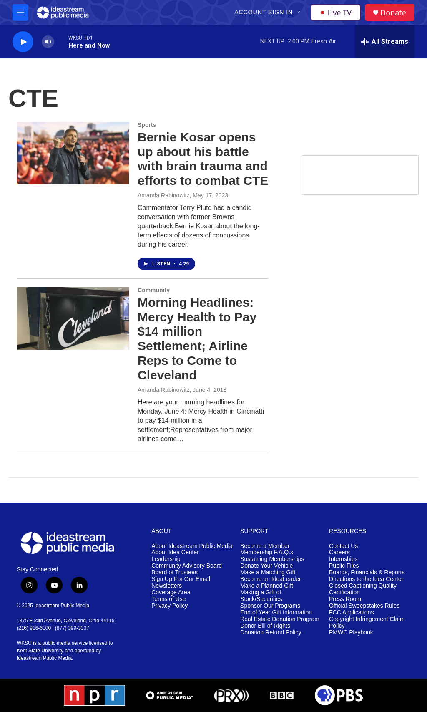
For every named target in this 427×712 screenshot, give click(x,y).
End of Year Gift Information (276, 612)
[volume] (48, 42)
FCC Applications (351, 612)
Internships (343, 559)
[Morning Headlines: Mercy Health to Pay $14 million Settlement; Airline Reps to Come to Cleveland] (73, 318)
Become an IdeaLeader (270, 579)
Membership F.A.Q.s (266, 552)
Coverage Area (170, 592)
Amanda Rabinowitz (164, 195)
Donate (393, 12)
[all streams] (384, 41)
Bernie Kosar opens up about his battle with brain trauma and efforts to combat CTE (203, 158)
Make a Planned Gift (266, 586)
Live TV (336, 13)
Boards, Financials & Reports (366, 572)
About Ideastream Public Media (192, 546)
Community (154, 290)
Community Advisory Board (186, 566)
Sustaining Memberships (272, 559)
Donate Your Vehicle (266, 566)
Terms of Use (168, 599)
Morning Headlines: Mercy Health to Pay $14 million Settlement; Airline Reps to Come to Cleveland (197, 338)
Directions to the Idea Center (366, 579)
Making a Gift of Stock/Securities (261, 595)
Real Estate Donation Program (279, 619)
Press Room (345, 599)
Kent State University (40, 651)
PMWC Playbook (351, 632)
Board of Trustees (174, 572)
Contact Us (343, 546)
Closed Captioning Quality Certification (363, 589)
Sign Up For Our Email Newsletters (180, 582)
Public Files (344, 566)
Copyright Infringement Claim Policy (366, 622)
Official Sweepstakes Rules (364, 606)
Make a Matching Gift (267, 572)
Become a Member (264, 546)
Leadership (165, 559)
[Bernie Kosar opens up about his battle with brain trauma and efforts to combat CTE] (73, 153)
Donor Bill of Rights (265, 626)
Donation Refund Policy (270, 632)
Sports (147, 124)
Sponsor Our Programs (270, 606)
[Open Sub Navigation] (299, 12)
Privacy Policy (169, 606)
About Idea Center (175, 552)
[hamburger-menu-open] (20, 12)
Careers (339, 552)
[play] (23, 42)
